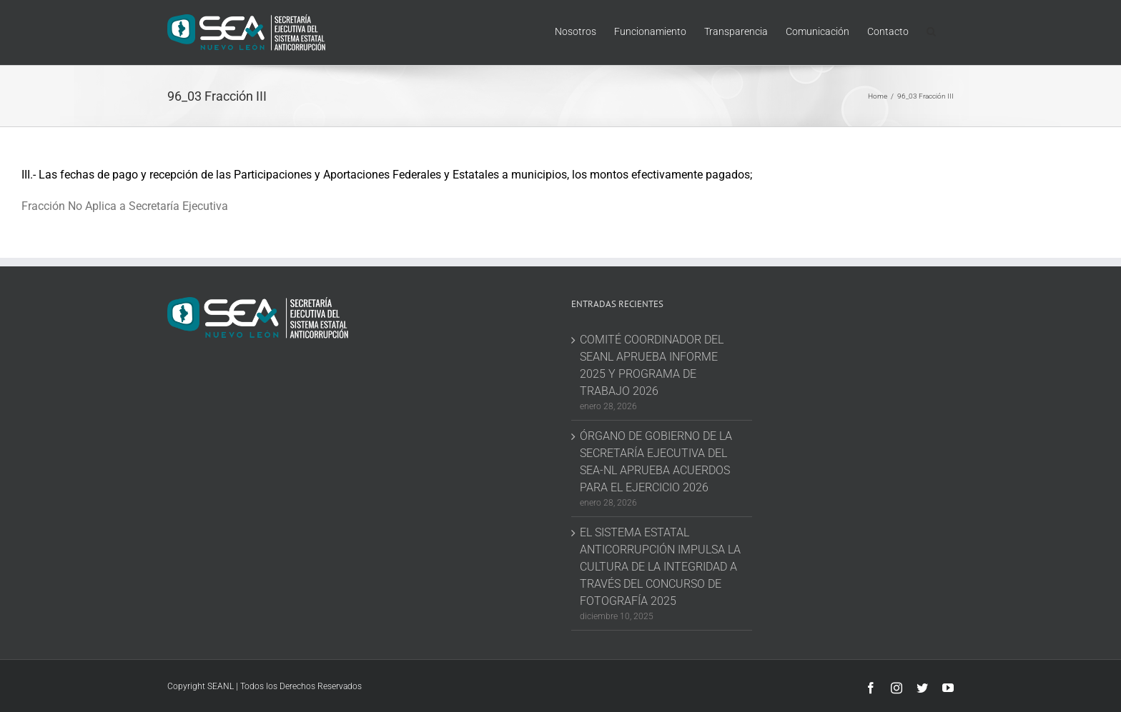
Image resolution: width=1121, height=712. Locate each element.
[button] (931, 30)
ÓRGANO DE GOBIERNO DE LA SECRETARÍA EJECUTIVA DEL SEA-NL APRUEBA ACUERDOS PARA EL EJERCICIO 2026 (656, 461)
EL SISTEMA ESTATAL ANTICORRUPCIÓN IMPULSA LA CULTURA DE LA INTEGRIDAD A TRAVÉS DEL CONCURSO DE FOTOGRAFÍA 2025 (660, 567)
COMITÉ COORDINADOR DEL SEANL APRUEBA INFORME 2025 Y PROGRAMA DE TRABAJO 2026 (652, 365)
